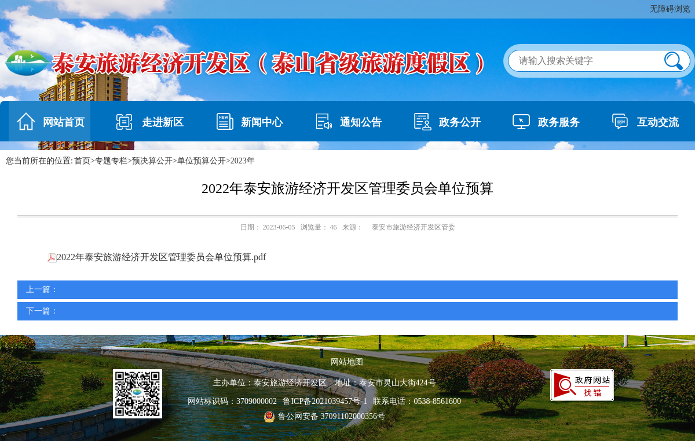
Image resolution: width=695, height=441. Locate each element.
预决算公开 (152, 160)
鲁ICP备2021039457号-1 (327, 401)
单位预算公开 (201, 160)
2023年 (243, 160)
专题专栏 (111, 160)
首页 (82, 160)
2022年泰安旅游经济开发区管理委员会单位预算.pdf (156, 257)
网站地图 (347, 362)
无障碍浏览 (670, 9)
